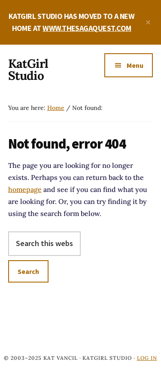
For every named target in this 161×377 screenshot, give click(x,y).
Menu (135, 65)
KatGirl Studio (28, 69)
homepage (25, 189)
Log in (147, 358)
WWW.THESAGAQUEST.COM (87, 28)
